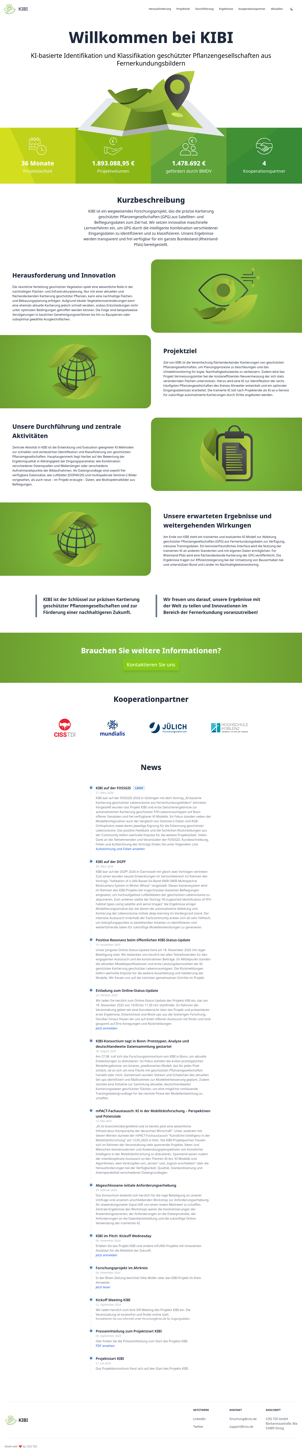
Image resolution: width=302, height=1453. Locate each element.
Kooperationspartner (251, 9)
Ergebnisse (226, 9)
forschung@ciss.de (243, 1419)
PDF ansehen (105, 1346)
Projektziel (183, 9)
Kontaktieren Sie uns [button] (151, 664)
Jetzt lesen (103, 1287)
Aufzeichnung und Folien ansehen (120, 849)
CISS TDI (31, 1446)
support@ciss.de (241, 1426)
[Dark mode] (292, 9)
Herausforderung (160, 9)
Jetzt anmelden (106, 1028)
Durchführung (204, 9)
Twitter (198, 1426)
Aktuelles (277, 9)
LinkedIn (199, 1419)
